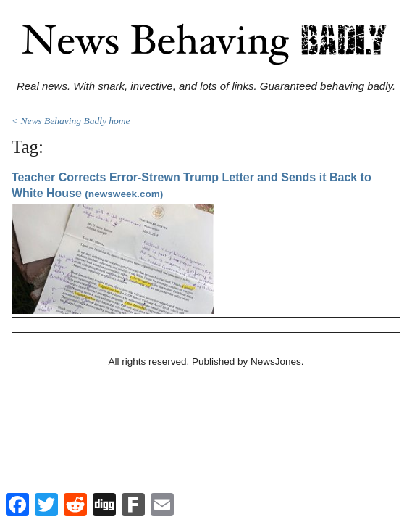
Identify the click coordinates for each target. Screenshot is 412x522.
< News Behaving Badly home (71, 120)
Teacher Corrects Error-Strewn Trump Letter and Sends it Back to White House (191, 185)
